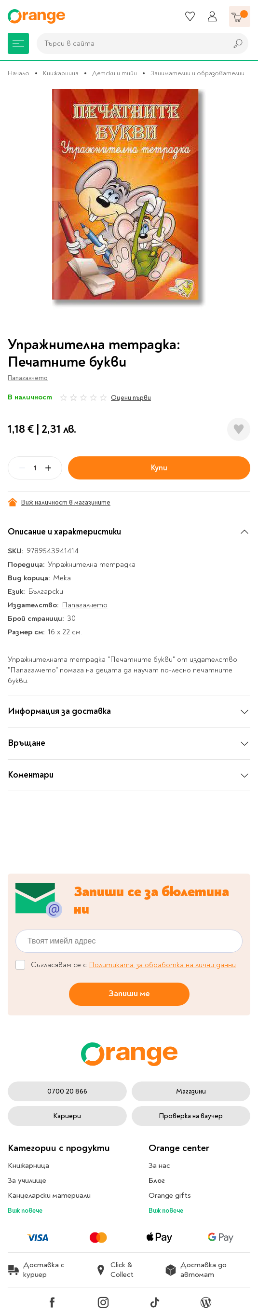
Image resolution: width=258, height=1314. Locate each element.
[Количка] (239, 16)
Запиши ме (129, 993)
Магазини (191, 1091)
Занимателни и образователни (197, 73)
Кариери (67, 1116)
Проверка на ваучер (191, 1116)
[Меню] (18, 43)
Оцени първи (131, 398)
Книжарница (61, 73)
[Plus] (48, 468)
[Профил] (212, 16)
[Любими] (190, 16)
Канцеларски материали (49, 1195)
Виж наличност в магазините (59, 502)
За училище (27, 1180)
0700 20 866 (67, 1091)
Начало (18, 73)
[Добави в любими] (238, 429)
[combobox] (129, 43)
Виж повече (25, 1210)
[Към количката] (239, 16)
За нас (159, 1165)
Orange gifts (170, 1195)
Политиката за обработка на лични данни (162, 965)
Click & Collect (114, 1269)
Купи (159, 468)
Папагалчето (28, 378)
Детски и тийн (114, 73)
